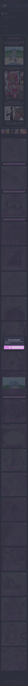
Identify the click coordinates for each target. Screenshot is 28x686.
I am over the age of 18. (18, 347)
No (9, 347)
